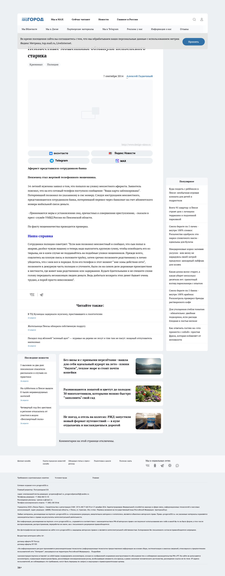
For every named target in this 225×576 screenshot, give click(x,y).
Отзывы (184, 29)
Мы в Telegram (110, 29)
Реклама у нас (134, 29)
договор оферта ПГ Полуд (28, 541)
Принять (193, 41)
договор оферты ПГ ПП (27, 544)
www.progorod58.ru (40, 485)
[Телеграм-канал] (59, 161)
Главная (95, 478)
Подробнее (96, 551)
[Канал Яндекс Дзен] (170, 466)
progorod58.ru (62, 514)
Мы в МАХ (57, 19)
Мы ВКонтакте (29, 29)
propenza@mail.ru (56, 494)
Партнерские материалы (80, 29)
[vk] (32, 295)
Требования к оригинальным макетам (33, 478)
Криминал (36, 64)
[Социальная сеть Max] (122, 161)
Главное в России (127, 19)
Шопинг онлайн (23, 461)
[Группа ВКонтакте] (59, 153)
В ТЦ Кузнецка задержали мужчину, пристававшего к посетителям (90, 316)
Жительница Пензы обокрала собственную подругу (90, 328)
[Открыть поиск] (194, 19)
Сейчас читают (81, 19)
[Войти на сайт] (202, 19)
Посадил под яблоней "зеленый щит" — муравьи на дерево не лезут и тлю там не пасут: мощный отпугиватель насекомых (90, 342)
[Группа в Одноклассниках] (155, 466)
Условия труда (61, 478)
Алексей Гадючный (139, 76)
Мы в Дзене (52, 29)
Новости (103, 19)
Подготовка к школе (102, 461)
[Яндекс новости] (122, 153)
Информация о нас (161, 29)
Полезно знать (125, 461)
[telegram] (43, 295)
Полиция (52, 64)
